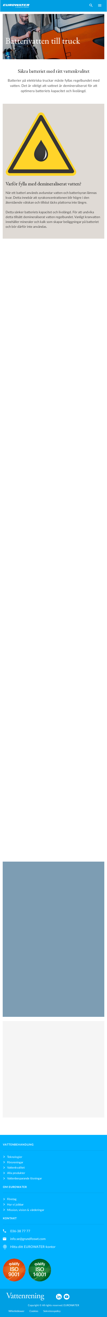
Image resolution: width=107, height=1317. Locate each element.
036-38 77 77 (20, 1231)
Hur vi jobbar (15, 1204)
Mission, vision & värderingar (25, 1210)
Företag (12, 1199)
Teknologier (14, 1157)
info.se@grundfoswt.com (28, 1239)
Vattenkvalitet (16, 1167)
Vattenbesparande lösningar (24, 1178)
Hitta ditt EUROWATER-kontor (32, 1246)
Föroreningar (15, 1162)
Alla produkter (16, 1173)
